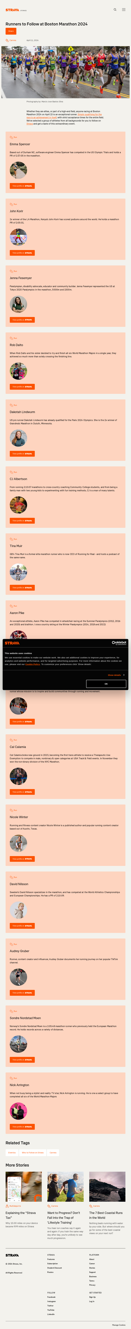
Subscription (52, 1263)
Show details (114, 675)
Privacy (92, 1285)
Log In (91, 1301)
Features (51, 1259)
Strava (30, 123)
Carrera (53, 1152)
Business (93, 1276)
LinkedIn (50, 1314)
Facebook (51, 1297)
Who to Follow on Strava (32, 1152)
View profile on (22, 186)
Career (92, 1263)
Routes (50, 1272)
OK (106, 684)
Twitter (50, 1306)
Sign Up (92, 1297)
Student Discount (54, 1268)
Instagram (51, 1301)
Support (92, 1272)
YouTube (50, 1310)
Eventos (12, 1152)
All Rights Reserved (14, 1273)
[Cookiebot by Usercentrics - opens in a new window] (114, 643)
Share (11, 31)
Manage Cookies (118, 1325)
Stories (92, 1268)
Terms (91, 1281)
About (91, 1259)
